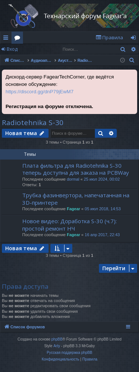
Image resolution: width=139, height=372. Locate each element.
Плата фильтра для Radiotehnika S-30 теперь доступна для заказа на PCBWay (75, 169)
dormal (73, 179)
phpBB (57, 339)
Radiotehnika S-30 (32, 122)
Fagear (73, 209)
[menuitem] (109, 37)
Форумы (18, 39)
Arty (56, 346)
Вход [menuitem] (134, 39)
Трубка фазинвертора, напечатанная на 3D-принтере (75, 198)
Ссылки (7, 39)
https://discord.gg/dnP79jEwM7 (39, 91)
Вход (12, 49)
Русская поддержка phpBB (69, 353)
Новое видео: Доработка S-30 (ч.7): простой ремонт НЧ (69, 224)
